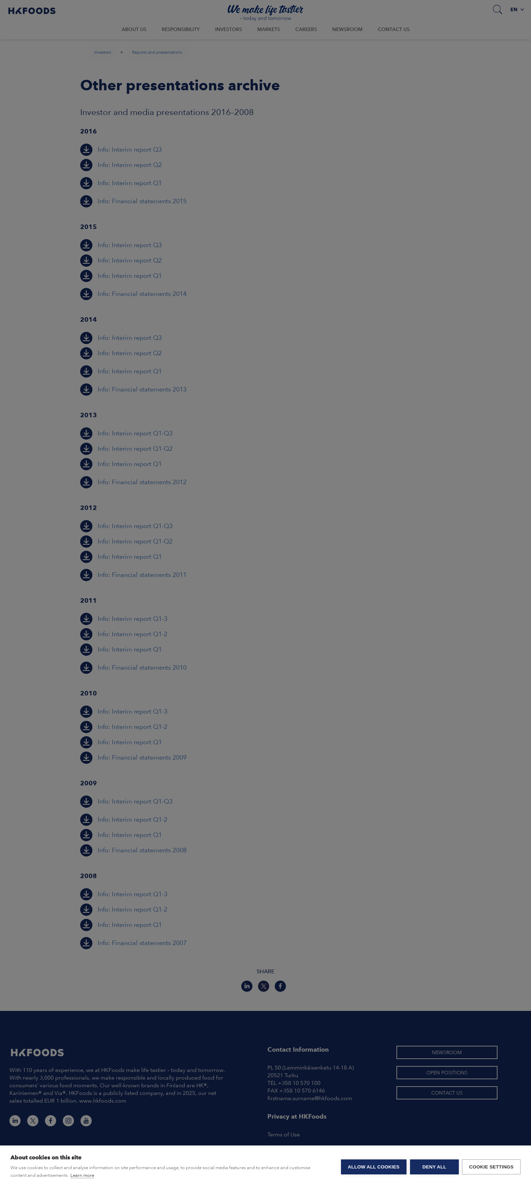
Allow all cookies (373, 1167)
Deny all (434, 1167)
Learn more (82, 1175)
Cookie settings (491, 1167)
